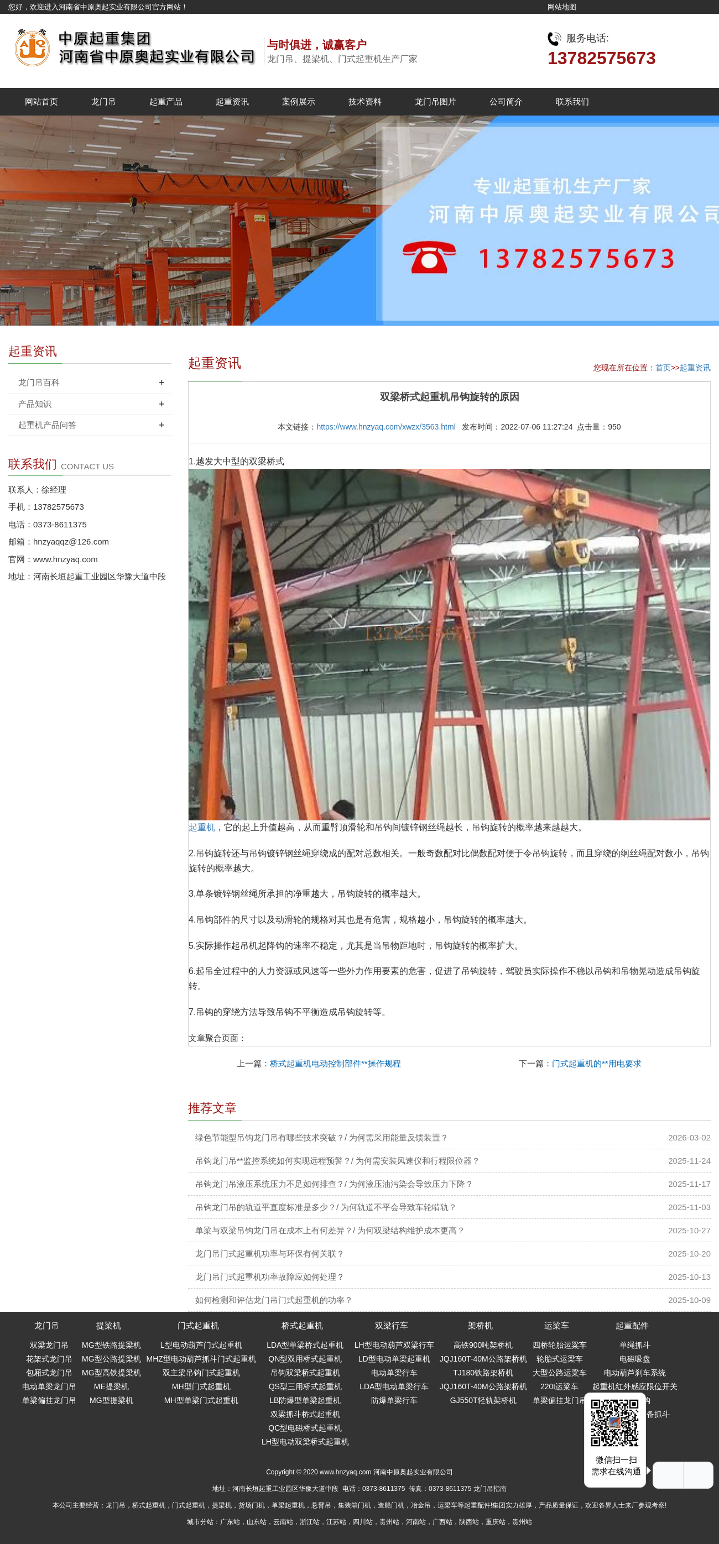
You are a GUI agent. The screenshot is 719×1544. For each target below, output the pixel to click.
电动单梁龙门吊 (49, 1386)
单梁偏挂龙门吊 (49, 1400)
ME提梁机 (111, 1386)
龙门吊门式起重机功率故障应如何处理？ (270, 1276)
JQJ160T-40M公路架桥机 (483, 1358)
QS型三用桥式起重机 (305, 1386)
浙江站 (310, 1522)
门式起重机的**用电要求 (597, 1063)
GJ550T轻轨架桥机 (483, 1400)
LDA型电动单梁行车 (394, 1386)
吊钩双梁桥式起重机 (305, 1372)
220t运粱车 (559, 1386)
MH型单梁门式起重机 (201, 1400)
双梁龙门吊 (49, 1345)
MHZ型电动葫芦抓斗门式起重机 (201, 1358)
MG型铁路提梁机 (111, 1345)
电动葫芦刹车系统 (635, 1372)
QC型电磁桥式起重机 (305, 1427)
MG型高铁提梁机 (111, 1372)
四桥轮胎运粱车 (560, 1345)
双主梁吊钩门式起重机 (201, 1372)
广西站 (442, 1522)
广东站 (230, 1522)
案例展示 (298, 101)
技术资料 (365, 101)
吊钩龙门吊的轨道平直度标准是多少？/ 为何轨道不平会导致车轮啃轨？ (326, 1207)
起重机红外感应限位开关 (635, 1386)
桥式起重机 (302, 1325)
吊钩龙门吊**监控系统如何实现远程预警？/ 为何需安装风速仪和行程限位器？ (337, 1160)
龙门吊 (103, 101)
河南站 (416, 1522)
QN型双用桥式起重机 (305, 1358)
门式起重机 (198, 1325)
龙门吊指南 (490, 1489)
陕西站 (469, 1522)
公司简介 (506, 101)
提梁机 (108, 1325)
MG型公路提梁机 (111, 1358)
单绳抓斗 (634, 1345)
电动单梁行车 (394, 1372)
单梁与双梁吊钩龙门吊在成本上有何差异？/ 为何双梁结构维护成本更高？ (330, 1230)
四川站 (363, 1522)
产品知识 (34, 404)
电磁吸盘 (634, 1358)
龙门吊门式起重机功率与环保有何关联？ (270, 1253)
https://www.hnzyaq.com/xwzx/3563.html (385, 426)
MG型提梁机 (111, 1400)
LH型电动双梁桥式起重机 (305, 1441)
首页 (663, 367)
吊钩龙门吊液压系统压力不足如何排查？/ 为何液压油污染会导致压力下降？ (334, 1184)
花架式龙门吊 (49, 1358)
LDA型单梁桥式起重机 (305, 1345)
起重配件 (632, 1325)
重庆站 (496, 1522)
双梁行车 (391, 1325)
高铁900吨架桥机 (483, 1345)
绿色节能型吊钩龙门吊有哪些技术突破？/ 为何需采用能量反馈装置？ (322, 1137)
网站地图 (562, 7)
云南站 (283, 1522)
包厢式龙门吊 (49, 1372)
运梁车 (556, 1325)
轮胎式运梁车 (559, 1358)
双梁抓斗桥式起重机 (305, 1414)
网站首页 (41, 101)
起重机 (202, 827)
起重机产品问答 (47, 425)
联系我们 (572, 101)
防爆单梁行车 (394, 1400)
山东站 (257, 1522)
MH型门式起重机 (201, 1386)
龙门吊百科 (39, 382)
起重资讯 (232, 101)
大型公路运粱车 (560, 1372)
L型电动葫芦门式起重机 (201, 1345)
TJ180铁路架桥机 (483, 1372)
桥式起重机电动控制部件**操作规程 (335, 1063)
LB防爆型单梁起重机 (305, 1400)
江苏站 (336, 1522)
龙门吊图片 (435, 101)
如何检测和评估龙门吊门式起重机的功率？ (274, 1300)
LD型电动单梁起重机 (394, 1358)
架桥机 (480, 1325)
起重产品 (166, 101)
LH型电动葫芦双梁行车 (394, 1345)
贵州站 (389, 1522)
